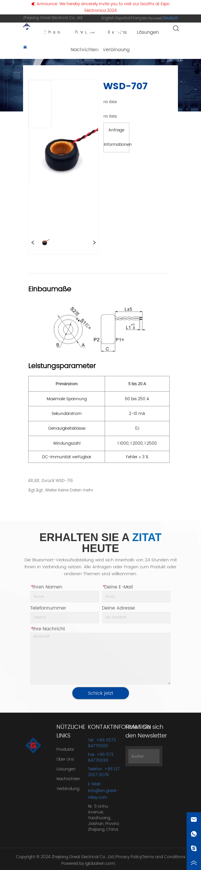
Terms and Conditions (163, 857)
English (108, 18)
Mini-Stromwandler (134, 47)
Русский (155, 18)
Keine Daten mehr (75, 490)
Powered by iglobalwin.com (87, 863)
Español (123, 18)
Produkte (63, 47)
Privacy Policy (129, 857)
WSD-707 (91, 54)
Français (139, 18)
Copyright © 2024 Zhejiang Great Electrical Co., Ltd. (65, 857)
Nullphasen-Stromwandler (49, 54)
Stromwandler (93, 47)
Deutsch (170, 18)
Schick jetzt (100, 693)
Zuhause (38, 47)
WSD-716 (64, 480)
